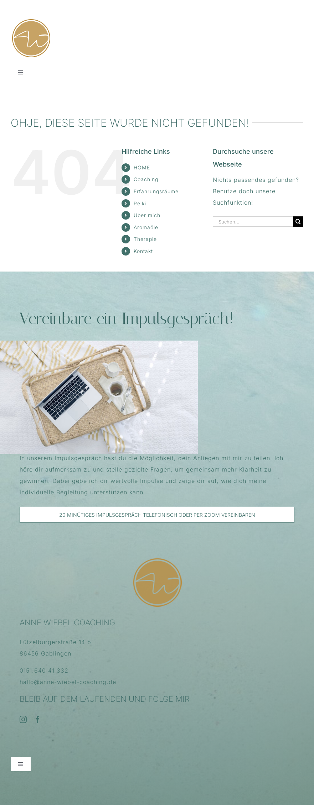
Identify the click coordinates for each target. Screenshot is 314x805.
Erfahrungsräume (156, 191)
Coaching (146, 179)
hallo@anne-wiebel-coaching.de (68, 681)
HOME (142, 167)
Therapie (145, 239)
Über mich (147, 215)
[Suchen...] (253, 221)
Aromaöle (146, 227)
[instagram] (23, 719)
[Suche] (298, 221)
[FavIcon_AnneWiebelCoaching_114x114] (31, 20)
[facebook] (38, 719)
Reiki (140, 203)
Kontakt (143, 251)
